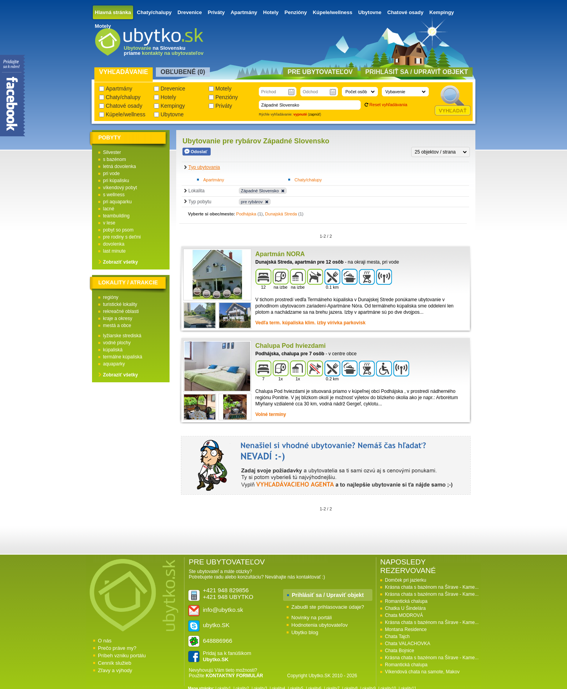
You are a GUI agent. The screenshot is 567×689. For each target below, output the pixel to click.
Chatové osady (405, 12)
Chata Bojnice (399, 650)
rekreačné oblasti (121, 311)
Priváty (216, 12)
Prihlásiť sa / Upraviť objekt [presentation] (416, 72)
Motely (103, 26)
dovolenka (114, 244)
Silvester (112, 152)
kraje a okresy (117, 318)
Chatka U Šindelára (405, 608)
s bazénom (114, 159)
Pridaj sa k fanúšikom (227, 656)
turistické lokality (120, 304)
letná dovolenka (119, 166)
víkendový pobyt (120, 187)
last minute (114, 251)
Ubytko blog (304, 632)
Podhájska (246, 214)
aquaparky (114, 364)
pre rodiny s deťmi (122, 237)
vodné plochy (117, 342)
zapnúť (314, 114)
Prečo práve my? (117, 648)
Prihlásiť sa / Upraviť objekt (328, 595)
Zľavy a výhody (115, 670)
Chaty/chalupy (154, 12)
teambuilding (116, 216)
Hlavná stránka (113, 12)
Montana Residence (406, 629)
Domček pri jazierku (405, 580)
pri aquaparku (117, 201)
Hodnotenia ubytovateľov (319, 625)
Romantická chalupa (406, 601)
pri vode (111, 173)
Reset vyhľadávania (388, 104)
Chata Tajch (397, 636)
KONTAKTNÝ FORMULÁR (234, 675)
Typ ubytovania (204, 167)
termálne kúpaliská (122, 357)
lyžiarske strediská (122, 335)
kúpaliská (113, 350)
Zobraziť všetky (120, 262)
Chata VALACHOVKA (407, 643)
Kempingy (442, 12)
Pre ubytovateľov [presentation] (320, 72)
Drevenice (189, 12)
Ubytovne (369, 12)
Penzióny (296, 12)
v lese (109, 223)
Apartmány (244, 12)
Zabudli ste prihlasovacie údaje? (327, 607)
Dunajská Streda (281, 214)
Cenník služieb (114, 663)
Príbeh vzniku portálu (122, 655)
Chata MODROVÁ (404, 615)
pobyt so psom (118, 230)
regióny (110, 297)
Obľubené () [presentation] (183, 72)
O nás (105, 641)
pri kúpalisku (116, 180)
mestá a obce (117, 325)
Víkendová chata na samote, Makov (422, 672)
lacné (108, 209)
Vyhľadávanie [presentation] (123, 72)
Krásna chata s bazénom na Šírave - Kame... (432, 587)
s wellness (114, 194)
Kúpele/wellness (332, 12)
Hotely (271, 12)
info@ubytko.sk (223, 609)
